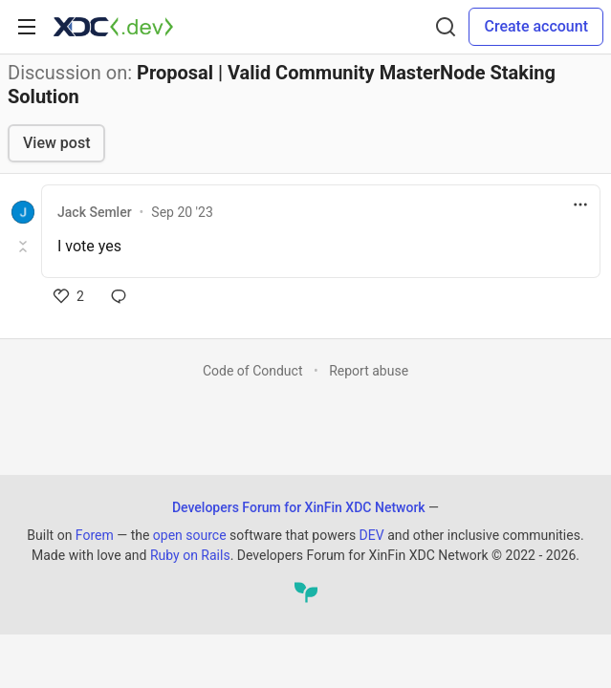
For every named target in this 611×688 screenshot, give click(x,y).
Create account (536, 26)
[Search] (445, 27)
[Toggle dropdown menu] (580, 204)
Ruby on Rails (190, 555)
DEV (372, 535)
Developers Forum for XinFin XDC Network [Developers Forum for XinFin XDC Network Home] (299, 507)
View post (56, 143)
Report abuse (368, 370)
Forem (95, 535)
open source (190, 535)
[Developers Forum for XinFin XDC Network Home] (113, 27)
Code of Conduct (253, 370)
